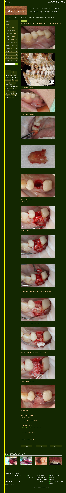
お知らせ (8, 21)
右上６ (16, 79)
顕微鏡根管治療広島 (10, 36)
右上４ (13, 77)
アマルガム (10, 86)
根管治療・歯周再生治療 (41, 478)
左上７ (15, 76)
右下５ (9, 76)
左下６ (16, 81)
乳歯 (12, 74)
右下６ (6, 74)
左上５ (6, 77)
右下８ (10, 74)
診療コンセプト (52, 478)
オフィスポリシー (10, 27)
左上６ (16, 77)
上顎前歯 (15, 72)
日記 (8, 24)
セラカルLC (15, 86)
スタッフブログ (15, 17)
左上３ (10, 97)
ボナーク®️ (12, 93)
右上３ (10, 95)
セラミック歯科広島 (10, 30)
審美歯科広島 (9, 48)
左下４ (6, 81)
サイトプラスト (8, 70)
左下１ (13, 97)
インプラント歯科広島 (11, 42)
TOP (10, 17)
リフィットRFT (12, 83)
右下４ (6, 97)
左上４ (10, 77)
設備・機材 (9, 51)
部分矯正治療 (7, 90)
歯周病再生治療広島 (10, 45)
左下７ (13, 81)
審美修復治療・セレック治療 (42, 480)
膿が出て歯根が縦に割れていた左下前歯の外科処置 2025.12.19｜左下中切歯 (26, 467)
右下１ (15, 95)
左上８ (15, 74)
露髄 (6, 76)
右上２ (6, 95)
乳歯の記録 (8, 54)
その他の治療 (9, 57)
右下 (12, 95)
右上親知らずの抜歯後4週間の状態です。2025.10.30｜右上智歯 (41, 467)
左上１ (10, 79)
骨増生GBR (7, 83)
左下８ (16, 88)
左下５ (10, 81)
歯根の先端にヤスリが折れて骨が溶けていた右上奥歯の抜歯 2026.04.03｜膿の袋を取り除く (11, 467)
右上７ (12, 76)
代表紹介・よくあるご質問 (54, 476)
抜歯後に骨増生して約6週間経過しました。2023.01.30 (31, 428)
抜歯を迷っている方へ (9, 72)
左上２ (6, 79)
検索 (16, 64)
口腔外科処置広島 (23, 17)
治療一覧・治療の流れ (40, 476)
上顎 (16, 93)
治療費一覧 (52, 480)
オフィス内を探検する (10, 60)
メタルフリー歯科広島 (11, 33)
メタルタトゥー (8, 88)
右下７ (13, 88)
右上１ (13, 79)
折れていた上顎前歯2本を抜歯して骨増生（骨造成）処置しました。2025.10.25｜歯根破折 (55, 467)
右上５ (6, 86)
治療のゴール (7, 93)
